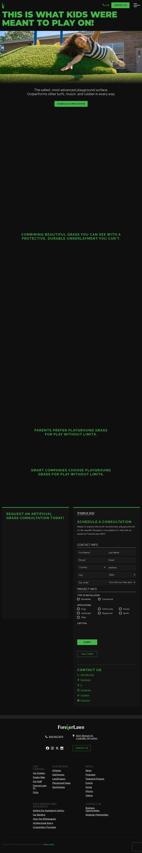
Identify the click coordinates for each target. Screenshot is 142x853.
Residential (86, 599)
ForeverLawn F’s (40, 787)
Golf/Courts (107, 609)
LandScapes (58, 779)
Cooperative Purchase (44, 827)
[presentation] (98, 631)
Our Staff (37, 781)
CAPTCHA (82, 623)
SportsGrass (58, 787)
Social (89, 787)
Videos (89, 795)
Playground (107, 613)
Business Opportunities (93, 809)
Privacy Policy (49, 844)
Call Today (87, 654)
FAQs (35, 792)
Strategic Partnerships (97, 814)
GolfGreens (58, 774)
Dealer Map (39, 777)
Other (83, 617)
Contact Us (120, 5)
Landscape (86, 613)
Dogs (83, 609)
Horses (126, 609)
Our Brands (60, 766)
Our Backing (39, 814)
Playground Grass (61, 783)
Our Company (39, 767)
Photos (89, 791)
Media (89, 766)
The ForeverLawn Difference (45, 805)
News (89, 770)
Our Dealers (39, 773)
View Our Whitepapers (44, 819)
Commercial (107, 599)
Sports (126, 613)
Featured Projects (95, 779)
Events (89, 783)
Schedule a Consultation (71, 104)
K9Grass (56, 770)
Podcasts (90, 774)
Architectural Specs (43, 823)
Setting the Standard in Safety (48, 810)
